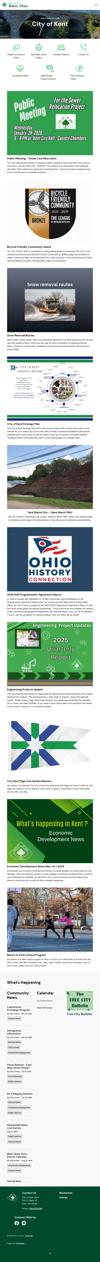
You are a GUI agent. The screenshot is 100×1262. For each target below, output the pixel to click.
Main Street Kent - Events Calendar (17, 1155)
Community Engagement (19, 1053)
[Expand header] (96, 5)
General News (14, 1018)
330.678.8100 (35, 1209)
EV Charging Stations (19, 1093)
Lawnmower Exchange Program (18, 1008)
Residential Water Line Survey (17, 1126)
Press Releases (15, 1076)
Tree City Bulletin (79, 1014)
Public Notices (14, 1081)
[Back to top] (50, 1253)
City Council (13, 1047)
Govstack (20, 1243)
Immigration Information (14, 1032)
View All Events (44, 1008)
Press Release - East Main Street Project (19, 1066)
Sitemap (63, 1197)
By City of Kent (13, 1014)
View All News (14, 1181)
